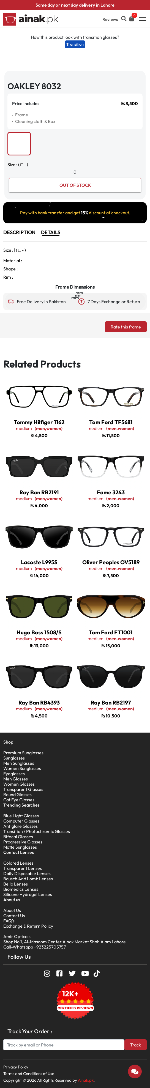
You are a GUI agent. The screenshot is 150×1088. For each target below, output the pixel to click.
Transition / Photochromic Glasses (36, 831)
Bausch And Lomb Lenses (28, 878)
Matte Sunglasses (20, 847)
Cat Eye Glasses (18, 799)
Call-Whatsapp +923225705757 (34, 947)
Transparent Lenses (22, 868)
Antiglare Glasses (20, 826)
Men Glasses (15, 779)
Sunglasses (14, 758)
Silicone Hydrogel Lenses (27, 894)
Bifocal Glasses (18, 836)
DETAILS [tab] (50, 232)
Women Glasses (19, 784)
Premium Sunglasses (23, 752)
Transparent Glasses (23, 789)
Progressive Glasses (22, 842)
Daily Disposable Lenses (27, 873)
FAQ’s (9, 920)
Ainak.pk (86, 1080)
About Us (12, 910)
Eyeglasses (14, 773)
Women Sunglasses (22, 768)
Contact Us (14, 915)
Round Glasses (17, 794)
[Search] (63, 1045)
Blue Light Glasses (21, 815)
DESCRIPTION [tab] (19, 232)
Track (135, 1045)
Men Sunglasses (18, 763)
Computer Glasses (21, 821)
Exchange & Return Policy (28, 926)
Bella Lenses (15, 884)
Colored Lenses (18, 863)
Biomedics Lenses (20, 889)
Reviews (110, 19)
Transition (75, 44)
